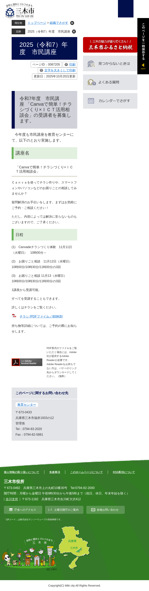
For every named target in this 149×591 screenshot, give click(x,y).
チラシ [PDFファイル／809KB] (41, 316)
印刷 (72, 64)
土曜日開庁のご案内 (66, 509)
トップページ (37, 22)
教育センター (26, 404)
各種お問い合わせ (108, 509)
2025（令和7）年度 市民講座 (49, 31)
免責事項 (54, 472)
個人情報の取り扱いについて (21, 472)
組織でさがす (59, 22)
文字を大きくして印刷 (59, 70)
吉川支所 (12, 499)
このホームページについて (86, 472)
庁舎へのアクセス (25, 509)
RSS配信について (124, 472)
